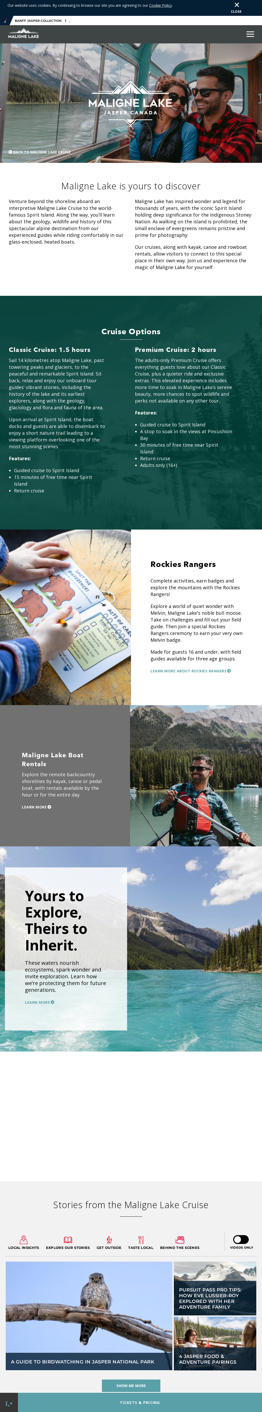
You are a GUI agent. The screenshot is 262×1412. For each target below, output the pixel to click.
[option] (131, 933)
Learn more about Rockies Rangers (188, 655)
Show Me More (131, 1369)
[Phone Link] (9, 1402)
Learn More (34, 791)
